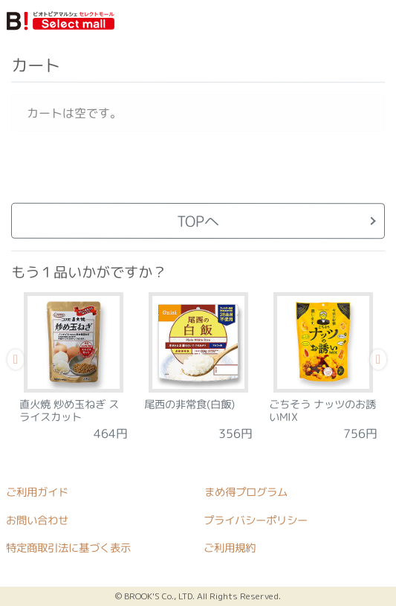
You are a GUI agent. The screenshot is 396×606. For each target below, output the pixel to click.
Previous (14, 361)
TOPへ (198, 220)
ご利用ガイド (37, 492)
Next (377, 361)
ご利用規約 (230, 548)
